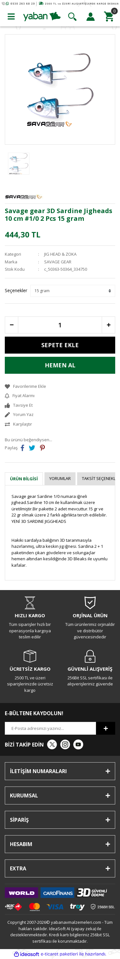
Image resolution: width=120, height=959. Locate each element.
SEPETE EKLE (60, 345)
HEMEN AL (60, 365)
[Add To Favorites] (60, 386)
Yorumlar (60, 478)
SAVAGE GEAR (57, 262)
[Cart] (108, 16)
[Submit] (105, 728)
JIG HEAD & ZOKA (60, 254)
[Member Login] (90, 16)
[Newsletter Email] (50, 728)
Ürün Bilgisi (24, 479)
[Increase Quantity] (108, 325)
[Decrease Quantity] (11, 325)
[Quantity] (60, 325)
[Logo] (42, 16)
